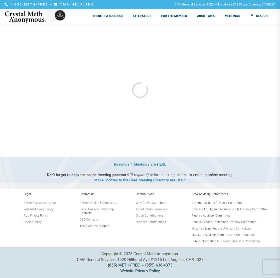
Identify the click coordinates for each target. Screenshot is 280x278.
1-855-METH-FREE (26, 4)
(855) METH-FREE (124, 265)
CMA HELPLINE (74, 4)
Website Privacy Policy (140, 271)
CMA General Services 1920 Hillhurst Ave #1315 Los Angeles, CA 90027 (224, 4)
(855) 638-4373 (158, 265)
